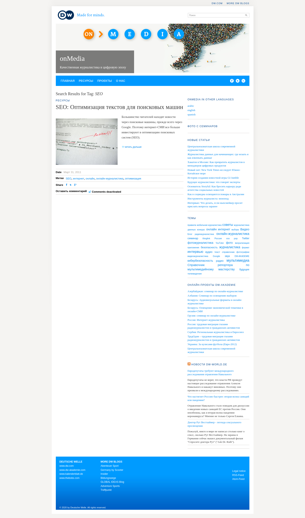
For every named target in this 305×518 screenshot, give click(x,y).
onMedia (72, 58)
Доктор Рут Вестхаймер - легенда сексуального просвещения (214, 424)
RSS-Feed (238, 475)
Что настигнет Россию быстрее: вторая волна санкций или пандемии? (218, 398)
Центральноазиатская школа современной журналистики (211, 350)
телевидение (195, 273)
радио (220, 260)
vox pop (232, 238)
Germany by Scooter (112, 470)
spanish (192, 114)
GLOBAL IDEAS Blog (112, 481)
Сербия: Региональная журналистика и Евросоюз (216, 332)
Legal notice (239, 471)
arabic (191, 105)
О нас (120, 80)
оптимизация (133, 178)
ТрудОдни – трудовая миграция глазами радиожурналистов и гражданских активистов (214, 338)
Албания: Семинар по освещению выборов (212, 295)
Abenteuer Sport (110, 465)
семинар (193, 238)
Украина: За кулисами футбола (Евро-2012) (212, 344)
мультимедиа (238, 260)
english (191, 110)
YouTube (220, 243)
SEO (68, 178)
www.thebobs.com (69, 478)
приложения (193, 247)
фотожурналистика (200, 242)
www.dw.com (67, 465)
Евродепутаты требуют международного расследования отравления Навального (211, 372)
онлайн (90, 178)
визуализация (242, 243)
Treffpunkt (106, 490)
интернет (78, 178)
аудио (208, 251)
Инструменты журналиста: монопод (208, 198)
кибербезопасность (200, 260)
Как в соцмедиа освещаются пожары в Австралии (216, 194)
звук (227, 256)
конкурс (201, 229)
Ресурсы (86, 80)
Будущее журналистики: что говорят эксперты (214, 182)
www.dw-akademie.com (72, 470)
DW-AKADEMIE (242, 256)
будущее (244, 269)
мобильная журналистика (209, 225)
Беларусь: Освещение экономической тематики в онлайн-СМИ (215, 309)
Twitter (245, 238)
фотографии (242, 252)
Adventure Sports (110, 486)
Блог (190, 234)
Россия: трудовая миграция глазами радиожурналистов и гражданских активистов (214, 326)
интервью (195, 252)
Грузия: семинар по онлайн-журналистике (212, 315)
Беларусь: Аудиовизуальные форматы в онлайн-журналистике (215, 301)
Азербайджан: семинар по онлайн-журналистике (215, 291)
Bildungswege (108, 478)
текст (217, 252)
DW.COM (217, 3)
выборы (235, 230)
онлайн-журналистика (110, 178)
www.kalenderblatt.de (71, 473)
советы (227, 224)
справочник (228, 252)
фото (229, 242)
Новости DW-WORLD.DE (209, 364)
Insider (104, 473)
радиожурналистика (204, 234)
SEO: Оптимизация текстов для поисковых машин (119, 107)
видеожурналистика (198, 256)
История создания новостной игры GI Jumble (213, 177)
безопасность (209, 247)
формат (245, 247)
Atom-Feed (238, 479)
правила (192, 225)
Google (216, 256)
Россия (218, 238)
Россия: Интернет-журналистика (206, 319)
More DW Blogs (238, 3)
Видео (244, 229)
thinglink (206, 238)
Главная (68, 80)
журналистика (229, 247)
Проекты (104, 80)
